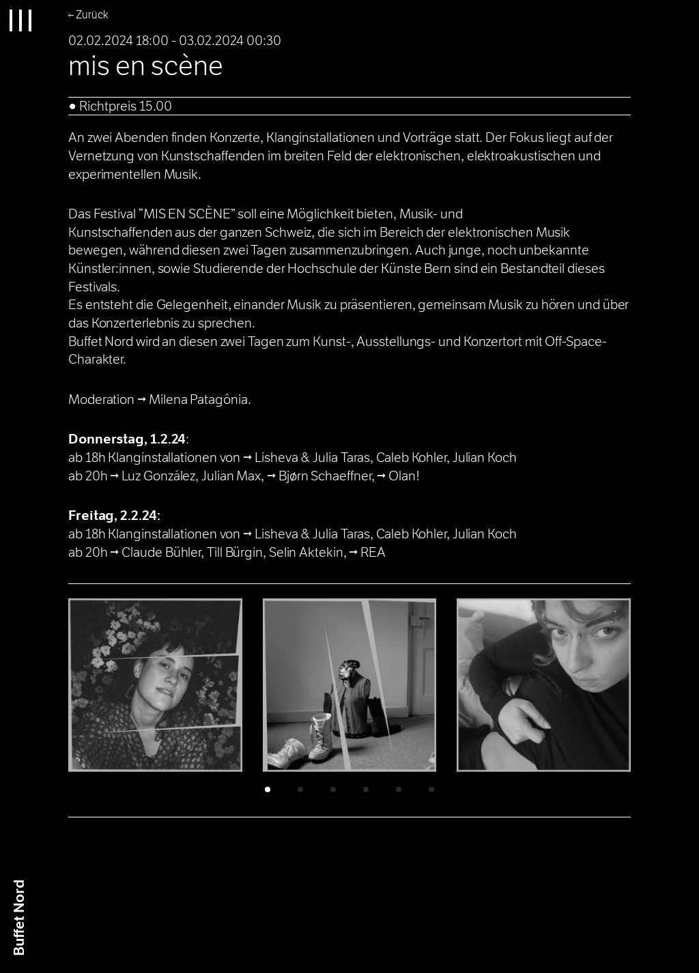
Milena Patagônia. (200, 399)
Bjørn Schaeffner (325, 475)
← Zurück (88, 14)
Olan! (404, 475)
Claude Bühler (161, 552)
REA (374, 552)
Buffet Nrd (19, 918)
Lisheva (276, 457)
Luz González (158, 475)
